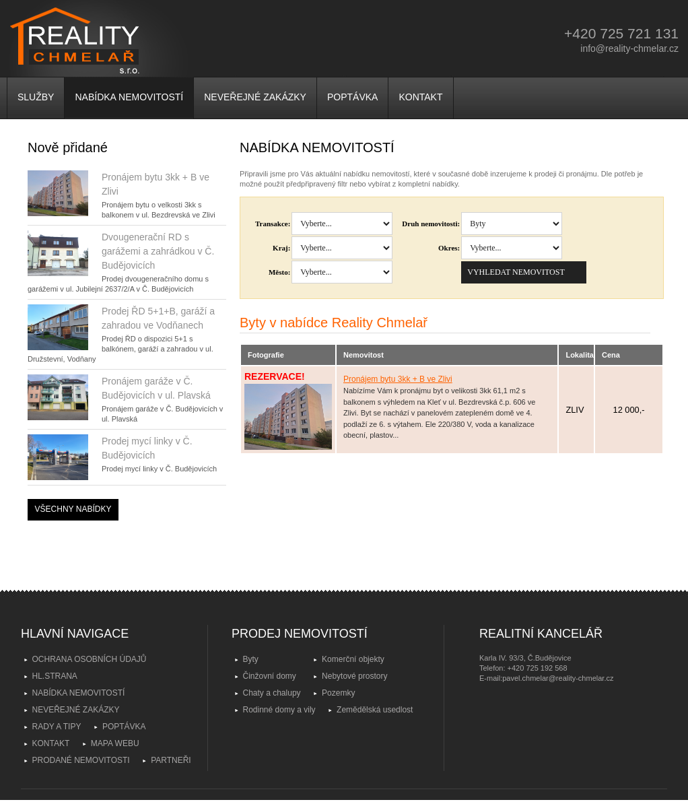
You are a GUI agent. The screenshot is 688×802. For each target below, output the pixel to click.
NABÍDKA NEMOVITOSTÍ (129, 97)
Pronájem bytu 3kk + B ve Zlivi (397, 379)
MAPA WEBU (115, 743)
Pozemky (338, 693)
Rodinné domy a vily (279, 709)
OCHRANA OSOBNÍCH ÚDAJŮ (89, 659)
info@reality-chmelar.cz (629, 48)
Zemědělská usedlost (375, 709)
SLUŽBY (36, 97)
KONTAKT (420, 97)
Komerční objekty (353, 659)
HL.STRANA (54, 676)
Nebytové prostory (354, 676)
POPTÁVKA (352, 97)
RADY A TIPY (56, 726)
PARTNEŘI (171, 760)
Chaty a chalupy (272, 693)
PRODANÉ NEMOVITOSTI (81, 760)
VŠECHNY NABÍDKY (73, 509)
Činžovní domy (269, 676)
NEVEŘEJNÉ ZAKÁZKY (255, 97)
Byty (251, 659)
